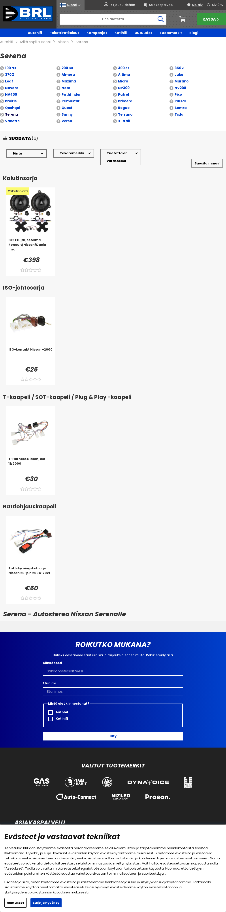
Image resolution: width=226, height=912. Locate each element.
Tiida (179, 108)
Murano (181, 75)
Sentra (181, 101)
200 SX (67, 61)
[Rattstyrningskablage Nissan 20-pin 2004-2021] (30, 568)
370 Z (9, 68)
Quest (67, 101)
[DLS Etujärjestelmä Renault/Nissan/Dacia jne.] (30, 240)
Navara (12, 81)
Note (66, 81)
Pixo (178, 88)
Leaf (9, 75)
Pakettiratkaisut (64, 33)
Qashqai (12, 101)
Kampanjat (97, 33)
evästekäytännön (163, 887)
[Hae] (113, 19)
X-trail (124, 114)
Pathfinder (71, 88)
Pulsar (180, 94)
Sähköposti (52, 656)
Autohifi (35, 33)
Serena (11, 108)
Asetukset (15, 903)
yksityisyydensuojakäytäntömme (164, 882)
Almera (68, 68)
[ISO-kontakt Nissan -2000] (30, 350)
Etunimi (49, 677)
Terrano (125, 108)
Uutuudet (143, 33)
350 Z (179, 61)
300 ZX (124, 61)
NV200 (180, 81)
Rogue (124, 101)
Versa (67, 114)
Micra (123, 75)
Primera (125, 94)
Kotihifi (121, 33)
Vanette (12, 114)
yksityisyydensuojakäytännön (28, 892)
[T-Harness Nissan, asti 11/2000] (30, 459)
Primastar (71, 94)
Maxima (69, 75)
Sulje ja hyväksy (46, 903)
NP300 (124, 81)
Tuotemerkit (171, 33)
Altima (124, 68)
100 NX (11, 61)
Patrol (123, 88)
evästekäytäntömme (118, 853)
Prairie (11, 94)
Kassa (211, 19)
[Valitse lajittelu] (207, 157)
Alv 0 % (217, 5)
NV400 (11, 88)
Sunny (67, 108)
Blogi (193, 33)
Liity (113, 729)
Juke (179, 68)
